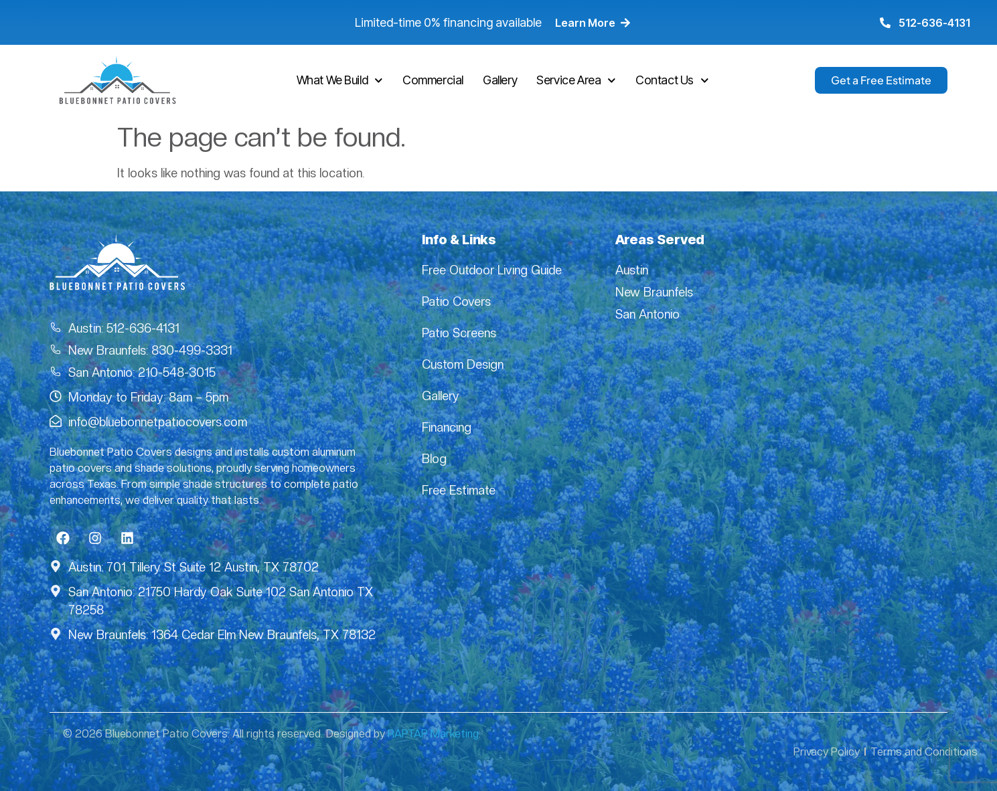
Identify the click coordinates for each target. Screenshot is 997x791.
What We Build (340, 81)
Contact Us (672, 81)
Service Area (576, 81)
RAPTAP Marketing (433, 733)
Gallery (500, 80)
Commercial (432, 80)
